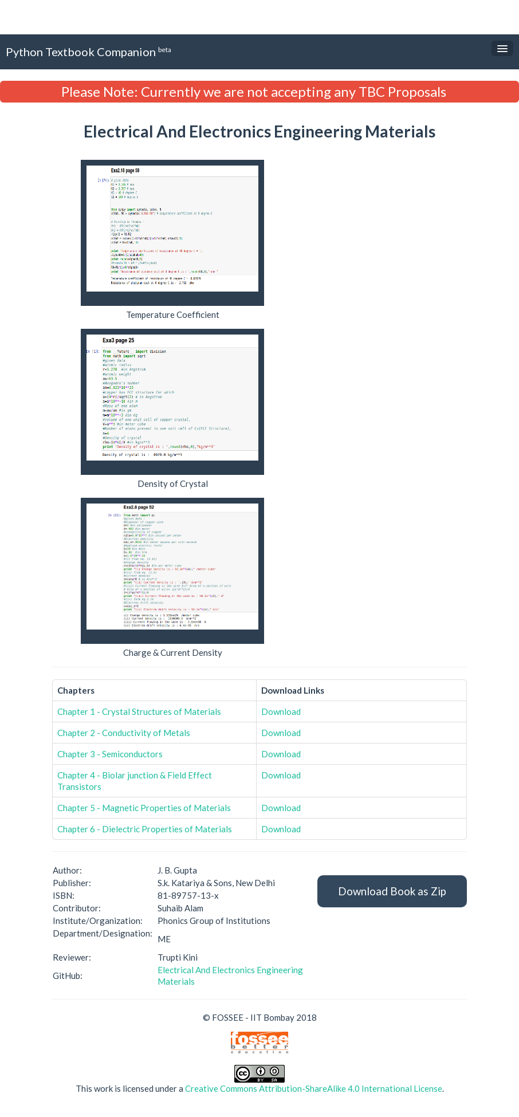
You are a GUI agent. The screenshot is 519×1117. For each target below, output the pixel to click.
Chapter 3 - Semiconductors (110, 754)
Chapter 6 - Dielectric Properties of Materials (144, 829)
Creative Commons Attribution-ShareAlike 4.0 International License (313, 1088)
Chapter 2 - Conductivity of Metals (123, 732)
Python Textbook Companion (88, 51)
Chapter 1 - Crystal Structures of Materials (139, 711)
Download (281, 711)
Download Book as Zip (392, 891)
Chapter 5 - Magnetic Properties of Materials (144, 808)
